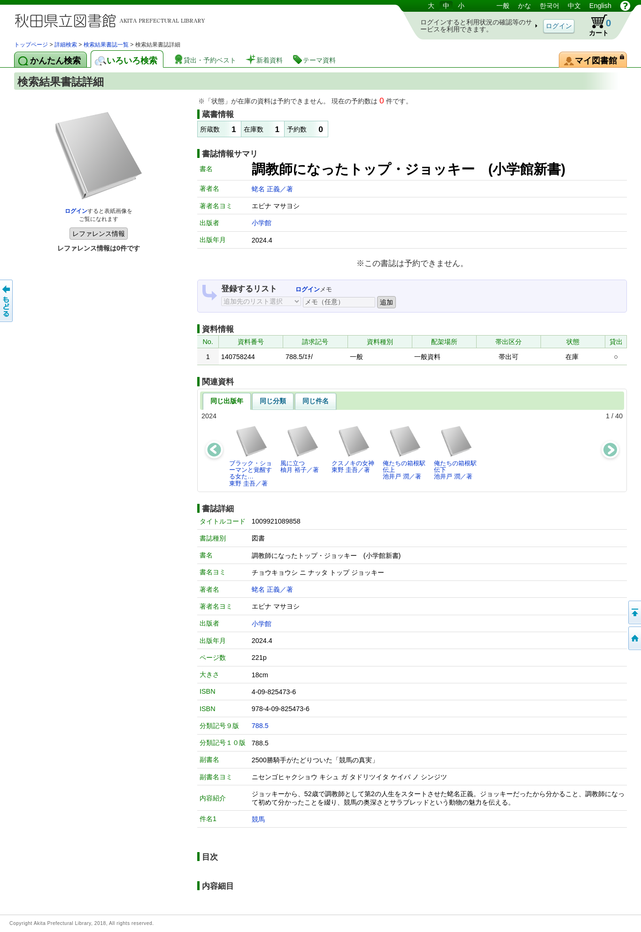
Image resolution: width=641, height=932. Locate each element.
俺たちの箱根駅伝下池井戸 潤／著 (455, 452)
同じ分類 (273, 401)
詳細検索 (65, 44)
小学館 (261, 223)
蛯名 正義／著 (272, 189)
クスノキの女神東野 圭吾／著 (353, 449)
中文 (574, 5)
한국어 (549, 5)
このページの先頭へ (634, 612)
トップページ (31, 44)
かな (524, 5)
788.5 (260, 725)
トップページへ (634, 638)
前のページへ (7, 301)
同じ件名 (315, 401)
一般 (503, 5)
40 (619, 416)
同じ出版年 (226, 401)
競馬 (258, 819)
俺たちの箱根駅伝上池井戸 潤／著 (404, 452)
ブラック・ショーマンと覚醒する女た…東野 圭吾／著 (250, 456)
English (600, 5)
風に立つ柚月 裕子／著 (299, 449)
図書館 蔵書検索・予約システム (112, 20)
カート (595, 25)
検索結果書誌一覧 (106, 44)
